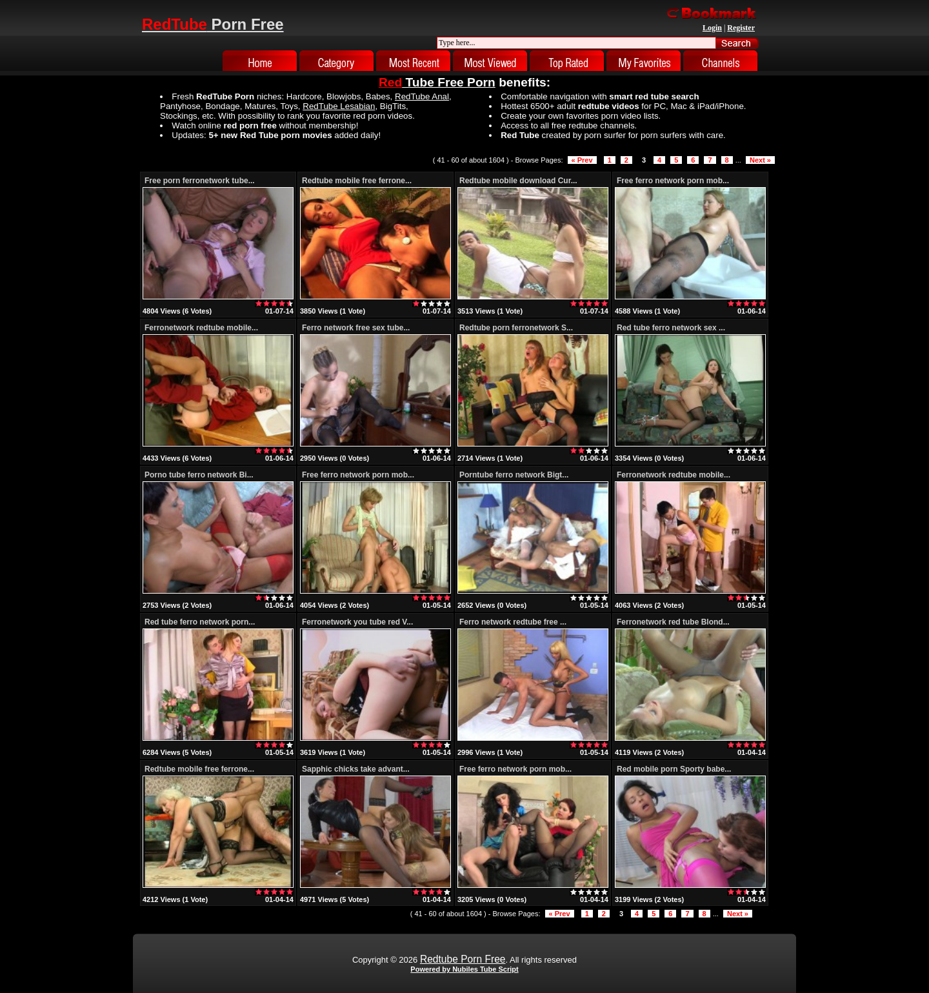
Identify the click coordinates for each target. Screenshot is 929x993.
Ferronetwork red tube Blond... (673, 622)
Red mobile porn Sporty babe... (674, 769)
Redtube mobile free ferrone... (357, 180)
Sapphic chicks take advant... (356, 769)
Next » (760, 160)
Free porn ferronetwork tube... (200, 180)
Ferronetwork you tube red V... (357, 622)
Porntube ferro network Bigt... (513, 474)
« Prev (582, 160)
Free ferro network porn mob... (673, 180)
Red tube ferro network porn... (200, 622)
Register (741, 27)
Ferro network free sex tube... (356, 327)
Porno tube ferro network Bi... (199, 474)
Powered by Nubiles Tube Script (464, 969)
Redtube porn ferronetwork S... (516, 327)
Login (712, 27)
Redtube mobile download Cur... (518, 180)
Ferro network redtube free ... (512, 622)
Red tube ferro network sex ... (671, 327)
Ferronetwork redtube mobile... (201, 327)
